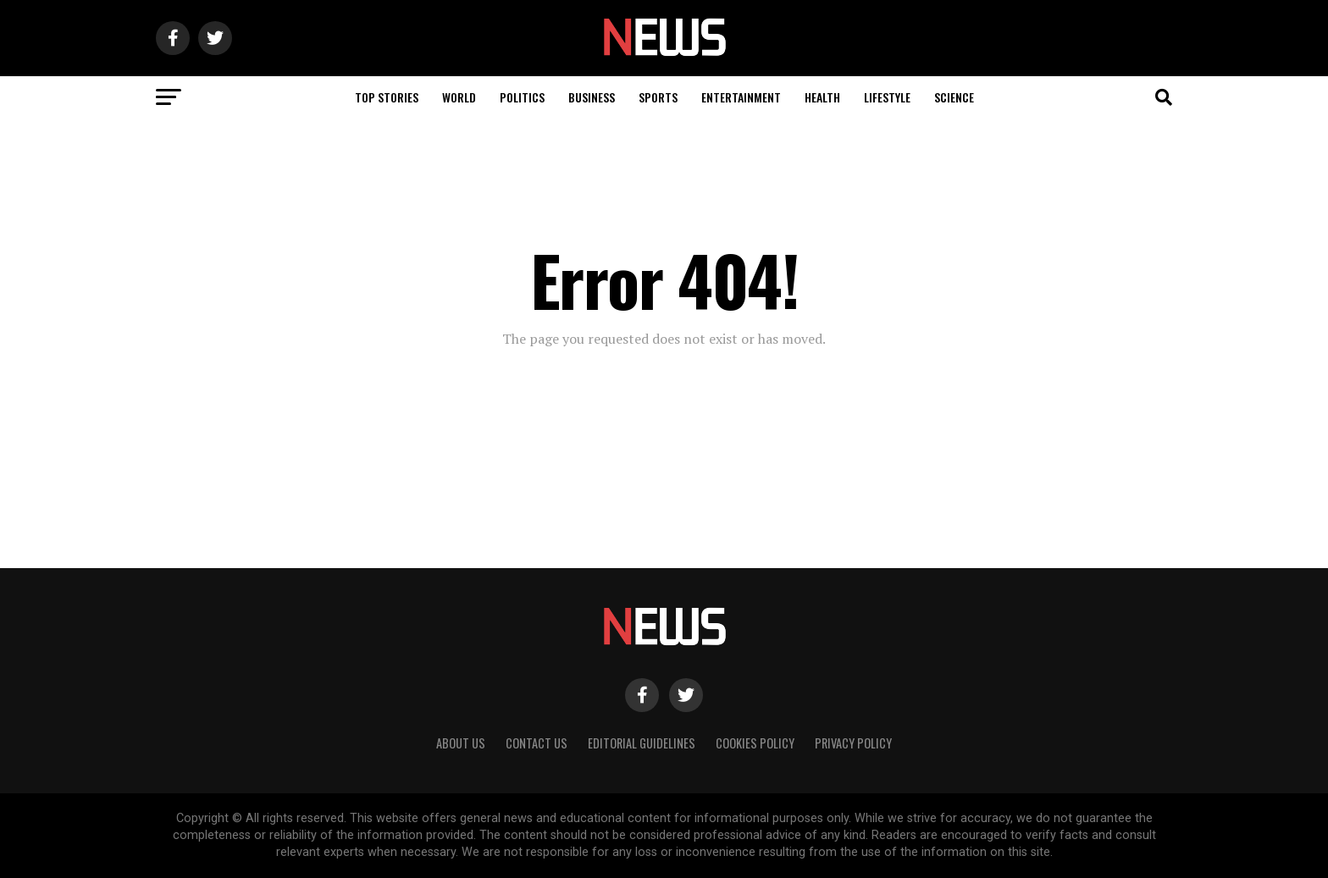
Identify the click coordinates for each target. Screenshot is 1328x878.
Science (954, 97)
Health (822, 97)
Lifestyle (887, 97)
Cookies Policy (755, 743)
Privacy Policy (853, 743)
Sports (658, 97)
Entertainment (741, 97)
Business (591, 97)
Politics (522, 97)
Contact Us (536, 743)
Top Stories (386, 97)
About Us (460, 743)
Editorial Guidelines (641, 743)
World (459, 97)
